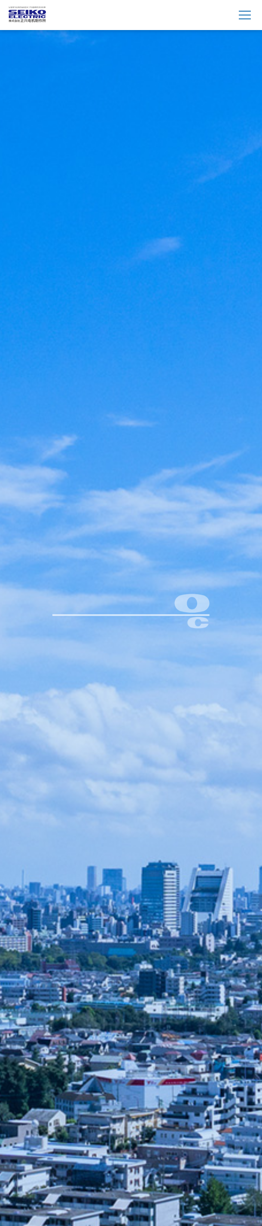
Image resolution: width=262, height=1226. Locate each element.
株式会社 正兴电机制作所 (27, 15)
